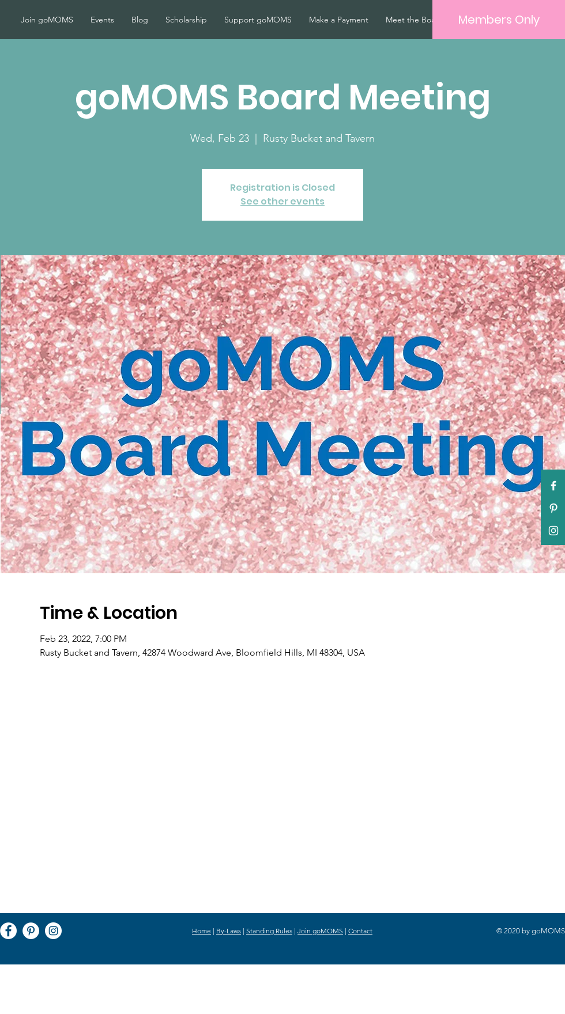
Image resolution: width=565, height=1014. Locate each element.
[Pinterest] (553, 508)
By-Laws (228, 930)
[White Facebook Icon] (553, 485)
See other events (282, 201)
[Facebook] (8, 930)
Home (201, 930)
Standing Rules (269, 930)
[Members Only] (498, 19)
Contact (360, 930)
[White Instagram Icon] (553, 530)
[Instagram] (53, 930)
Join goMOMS (320, 930)
